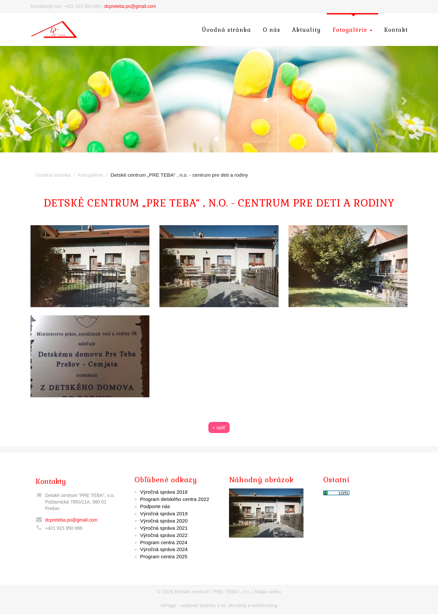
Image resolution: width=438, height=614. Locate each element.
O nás (271, 29)
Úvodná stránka (226, 29)
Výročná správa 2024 (164, 549)
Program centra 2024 (163, 542)
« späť (219, 427)
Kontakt (396, 29)
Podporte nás (155, 506)
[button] (33, 99)
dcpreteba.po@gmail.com (130, 6)
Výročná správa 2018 (164, 492)
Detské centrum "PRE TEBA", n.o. (213, 591)
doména (237, 605)
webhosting (265, 605)
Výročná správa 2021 (164, 528)
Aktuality (306, 29)
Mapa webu (268, 591)
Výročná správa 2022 (164, 535)
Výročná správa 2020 (164, 521)
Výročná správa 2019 (164, 513)
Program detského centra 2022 (174, 499)
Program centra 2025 (163, 556)
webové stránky (198, 605)
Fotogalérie (352, 29)
